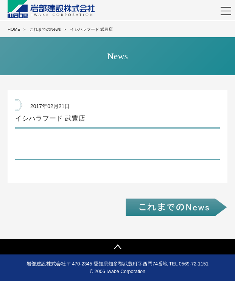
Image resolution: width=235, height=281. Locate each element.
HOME (14, 29)
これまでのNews (45, 29)
